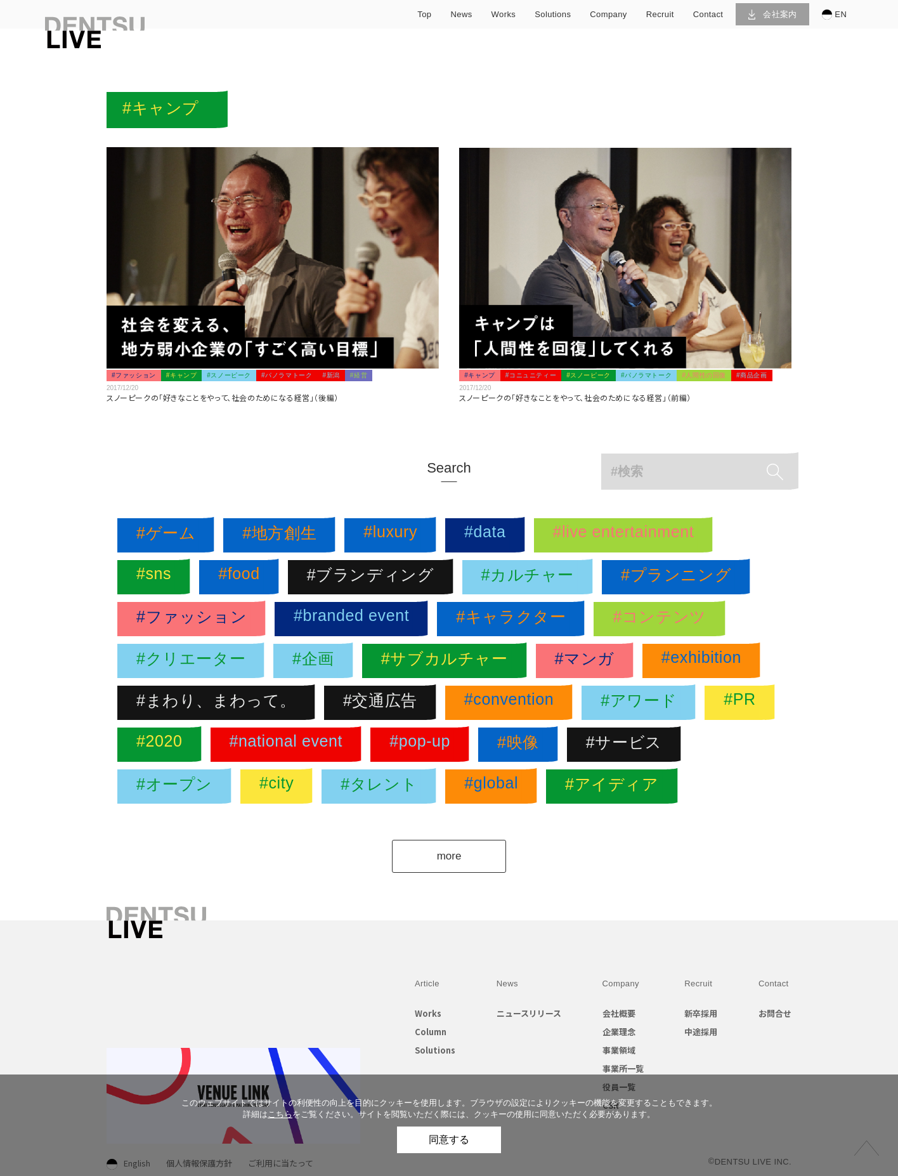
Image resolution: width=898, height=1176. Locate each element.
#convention (512, 703)
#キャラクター (514, 619)
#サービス (627, 745)
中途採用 (700, 1032)
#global (494, 786)
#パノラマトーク (286, 375)
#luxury (393, 535)
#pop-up (423, 745)
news (461, 14)
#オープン (177, 786)
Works (428, 1013)
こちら (280, 1114)
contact (708, 14)
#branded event (354, 619)
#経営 (358, 375)
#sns (157, 577)
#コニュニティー (530, 375)
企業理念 (618, 1032)
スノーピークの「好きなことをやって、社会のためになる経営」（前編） (575, 397)
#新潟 (330, 375)
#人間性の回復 (704, 375)
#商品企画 (751, 375)
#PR (743, 703)
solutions (553, 14)
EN (834, 15)
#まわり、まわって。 (219, 703)
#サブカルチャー (447, 661)
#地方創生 (282, 535)
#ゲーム (169, 535)
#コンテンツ (663, 619)
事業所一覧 (623, 1068)
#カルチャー (531, 577)
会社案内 (772, 14)
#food (242, 577)
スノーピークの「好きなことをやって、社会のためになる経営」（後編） (223, 397)
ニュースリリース (529, 1013)
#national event (289, 745)
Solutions (435, 1050)
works (503, 14)
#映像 (521, 745)
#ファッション (134, 375)
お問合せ (774, 1013)
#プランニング (679, 577)
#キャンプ (181, 375)
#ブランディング (374, 577)
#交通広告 (383, 703)
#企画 (316, 661)
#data (488, 535)
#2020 (162, 745)
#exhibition (704, 661)
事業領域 (618, 1050)
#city (279, 786)
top (424, 14)
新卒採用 (700, 1013)
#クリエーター (194, 661)
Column (430, 1032)
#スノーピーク (229, 375)
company (608, 14)
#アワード (642, 703)
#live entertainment (627, 535)
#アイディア (615, 786)
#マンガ (588, 661)
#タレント (382, 786)
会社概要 (618, 1013)
